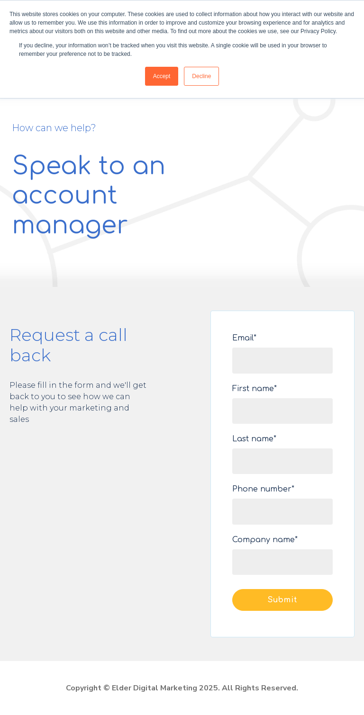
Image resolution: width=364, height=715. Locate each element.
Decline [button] (201, 76)
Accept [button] (162, 76)
